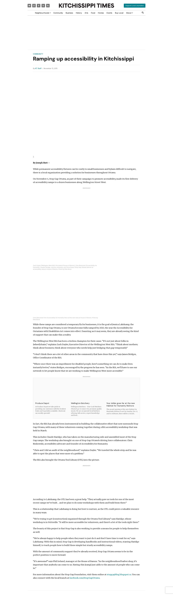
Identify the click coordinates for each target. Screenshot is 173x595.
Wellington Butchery (80, 403)
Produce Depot (42, 403)
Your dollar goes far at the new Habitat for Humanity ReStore (120, 404)
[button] (142, 12)
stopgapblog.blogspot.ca (119, 574)
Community (38, 54)
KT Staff (38, 68)
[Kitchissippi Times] (86, 5)
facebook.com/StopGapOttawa (85, 578)
